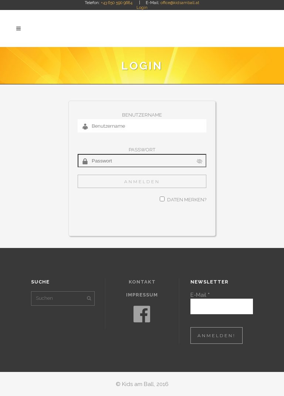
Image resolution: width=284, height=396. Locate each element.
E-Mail (200, 295)
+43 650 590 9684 (116, 2)
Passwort (142, 149)
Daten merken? (186, 199)
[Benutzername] (142, 125)
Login (142, 7)
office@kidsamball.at (179, 2)
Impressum (142, 295)
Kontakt (142, 282)
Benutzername (142, 115)
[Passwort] (142, 160)
